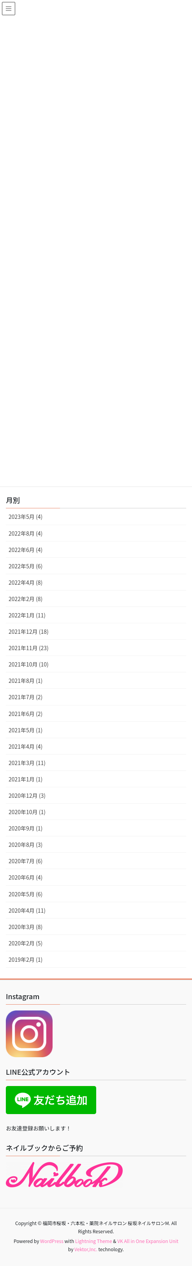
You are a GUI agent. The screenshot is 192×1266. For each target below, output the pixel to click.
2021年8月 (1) (25, 680)
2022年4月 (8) (25, 582)
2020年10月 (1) (27, 812)
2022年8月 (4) (25, 533)
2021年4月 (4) (25, 746)
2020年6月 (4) (25, 877)
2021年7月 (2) (25, 697)
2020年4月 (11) (27, 910)
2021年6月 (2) (25, 714)
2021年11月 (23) (29, 648)
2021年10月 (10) (29, 664)
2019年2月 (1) (25, 959)
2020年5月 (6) (25, 894)
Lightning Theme (93, 1241)
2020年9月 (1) (25, 828)
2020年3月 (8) (25, 927)
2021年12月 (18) (29, 631)
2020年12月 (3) (27, 795)
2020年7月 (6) (25, 861)
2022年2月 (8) (25, 599)
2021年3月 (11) (27, 763)
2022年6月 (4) (25, 550)
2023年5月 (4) (25, 516)
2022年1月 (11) (27, 615)
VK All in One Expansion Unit (147, 1241)
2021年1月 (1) (25, 779)
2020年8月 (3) (25, 844)
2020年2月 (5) (25, 943)
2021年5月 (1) (25, 730)
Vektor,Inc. (85, 1249)
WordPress (51, 1241)
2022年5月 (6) (25, 566)
